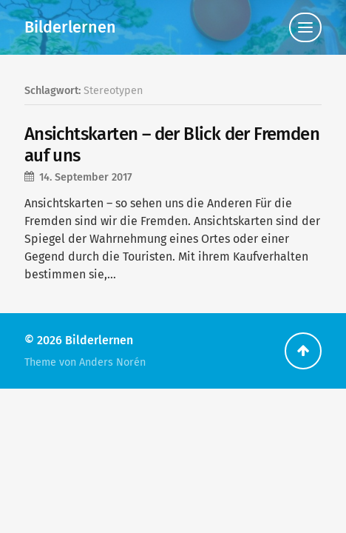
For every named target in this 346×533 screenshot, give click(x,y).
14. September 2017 (85, 177)
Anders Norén (112, 362)
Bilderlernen (70, 27)
